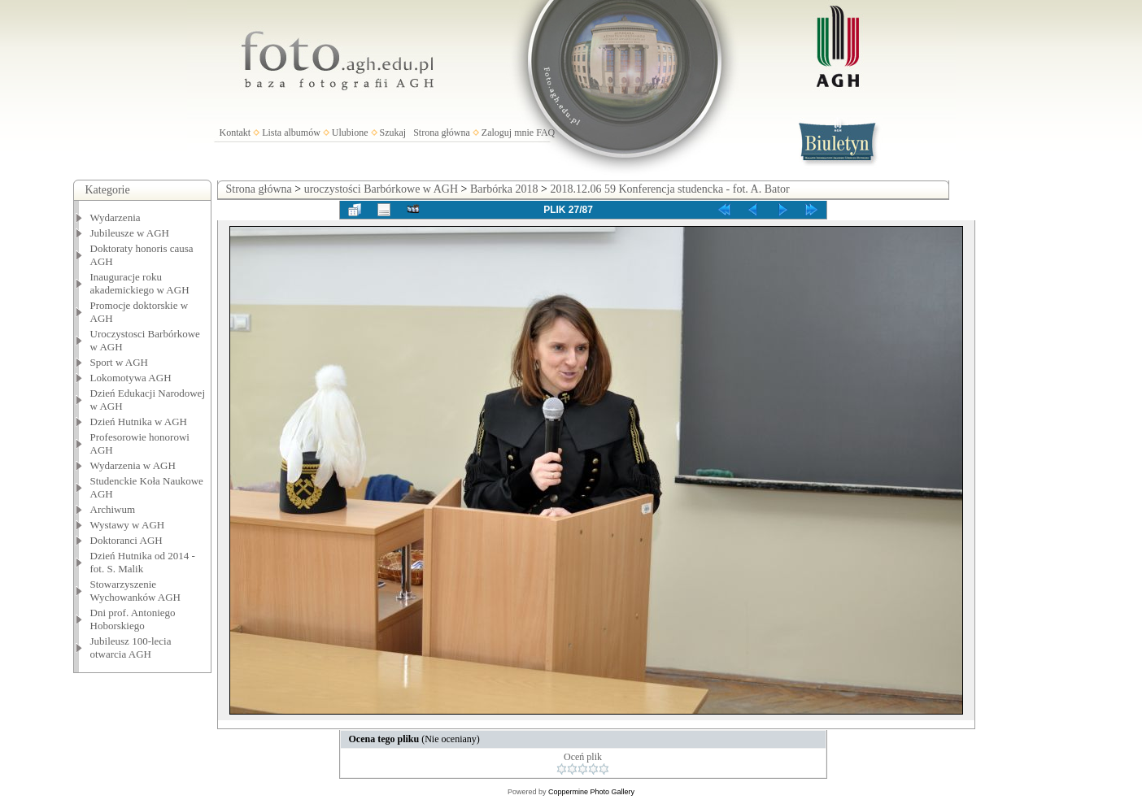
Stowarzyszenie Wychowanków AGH (135, 590)
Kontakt (235, 132)
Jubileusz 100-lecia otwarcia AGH (131, 647)
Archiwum (113, 509)
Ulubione (350, 132)
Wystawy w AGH (127, 525)
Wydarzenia (115, 217)
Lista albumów (291, 132)
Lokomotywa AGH (131, 378)
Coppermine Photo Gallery (591, 792)
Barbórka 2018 (504, 189)
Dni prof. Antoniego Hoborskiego (133, 619)
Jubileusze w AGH (130, 233)
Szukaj (393, 132)
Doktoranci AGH (126, 540)
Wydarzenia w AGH (133, 465)
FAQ (545, 132)
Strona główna (441, 132)
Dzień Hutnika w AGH (139, 421)
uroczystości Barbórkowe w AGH (381, 189)
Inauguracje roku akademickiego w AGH (140, 283)
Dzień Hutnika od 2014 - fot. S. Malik (142, 562)
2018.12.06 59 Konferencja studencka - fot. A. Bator (669, 189)
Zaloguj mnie (508, 132)
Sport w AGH (119, 362)
